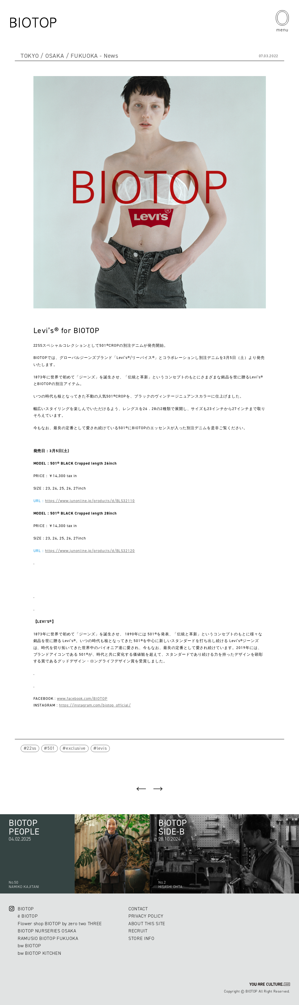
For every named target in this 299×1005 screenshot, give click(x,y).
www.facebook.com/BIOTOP (82, 698)
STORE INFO (141, 938)
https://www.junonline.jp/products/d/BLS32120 (90, 550)
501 (51, 748)
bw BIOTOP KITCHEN (39, 953)
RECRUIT (138, 931)
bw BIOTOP (29, 946)
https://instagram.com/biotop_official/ (95, 705)
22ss (31, 748)
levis (102, 748)
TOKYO (30, 56)
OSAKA (54, 56)
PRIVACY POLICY (145, 916)
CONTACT (138, 909)
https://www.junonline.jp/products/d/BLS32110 (90, 500)
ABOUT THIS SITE (146, 923)
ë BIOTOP (27, 916)
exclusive (76, 748)
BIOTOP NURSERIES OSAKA (47, 931)
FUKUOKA (84, 56)
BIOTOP (26, 909)
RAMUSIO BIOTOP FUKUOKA (48, 938)
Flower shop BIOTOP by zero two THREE (60, 923)
